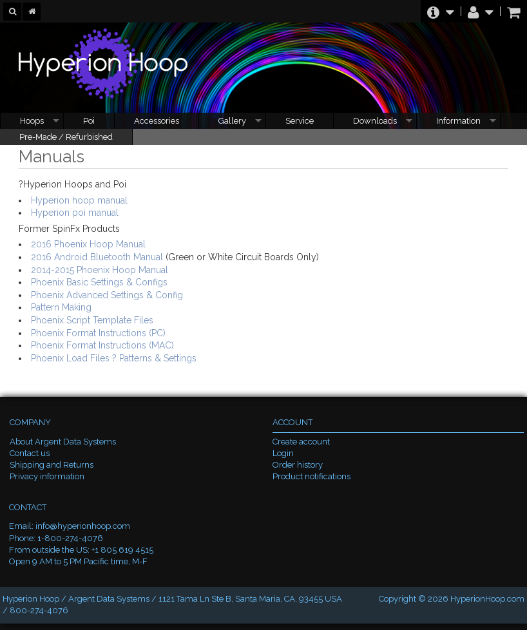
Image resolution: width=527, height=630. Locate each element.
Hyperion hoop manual (79, 200)
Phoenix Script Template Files (92, 320)
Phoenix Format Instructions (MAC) (102, 345)
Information (458, 121)
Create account (301, 441)
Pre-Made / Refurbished (66, 137)
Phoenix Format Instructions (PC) (98, 333)
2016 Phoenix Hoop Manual (88, 244)
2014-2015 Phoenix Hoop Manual (99, 270)
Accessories (156, 121)
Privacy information (47, 476)
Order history (298, 465)
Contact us (30, 453)
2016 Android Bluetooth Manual (97, 257)
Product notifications (311, 476)
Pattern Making (61, 307)
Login (283, 453)
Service (299, 121)
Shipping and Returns (51, 465)
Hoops (32, 121)
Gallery (232, 121)
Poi (89, 121)
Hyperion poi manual (75, 212)
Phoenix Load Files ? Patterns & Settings (113, 358)
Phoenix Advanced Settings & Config (107, 295)
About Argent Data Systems (63, 441)
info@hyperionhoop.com (82, 526)
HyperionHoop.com (487, 599)
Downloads (375, 121)
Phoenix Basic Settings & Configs (99, 282)
